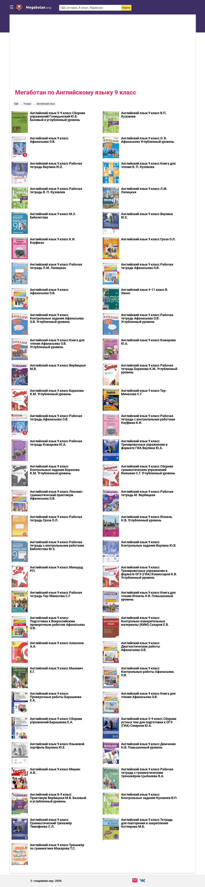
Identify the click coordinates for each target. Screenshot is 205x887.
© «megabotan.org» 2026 (46, 881)
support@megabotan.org (135, 880)
